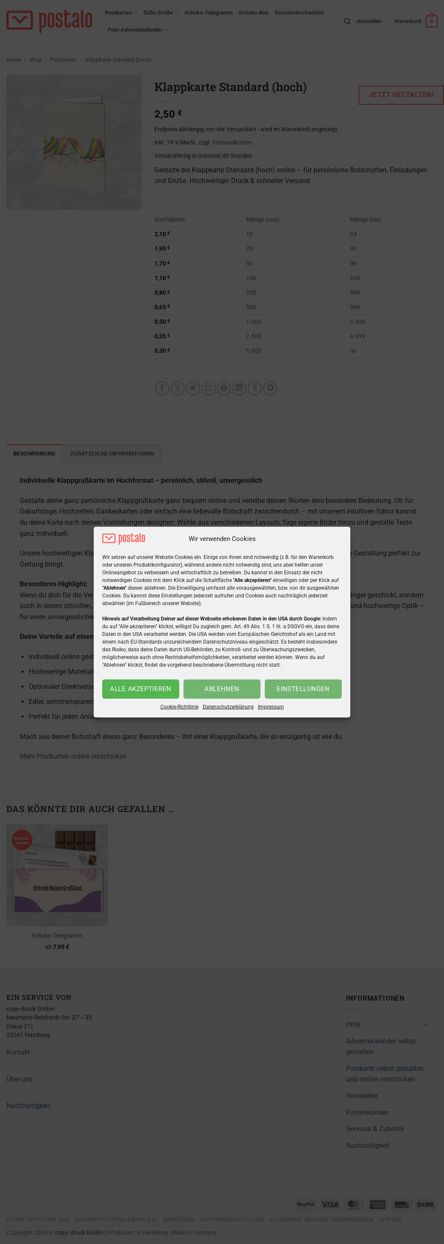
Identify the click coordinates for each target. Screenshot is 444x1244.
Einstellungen (303, 689)
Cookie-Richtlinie (179, 707)
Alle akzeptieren (140, 689)
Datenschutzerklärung (228, 707)
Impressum (271, 707)
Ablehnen (222, 689)
